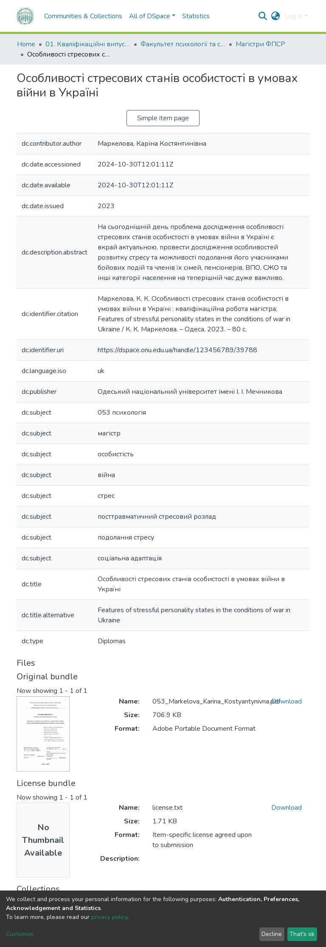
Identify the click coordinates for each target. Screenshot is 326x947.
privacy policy (109, 917)
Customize (20, 934)
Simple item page (163, 118)
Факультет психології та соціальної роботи (183, 44)
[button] (276, 16)
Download (286, 701)
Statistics (196, 16)
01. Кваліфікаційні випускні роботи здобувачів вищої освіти (87, 44)
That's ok (302, 934)
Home (26, 44)
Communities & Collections (83, 16)
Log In (293, 16)
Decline (271, 934)
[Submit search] (263, 16)
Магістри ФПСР (260, 44)
